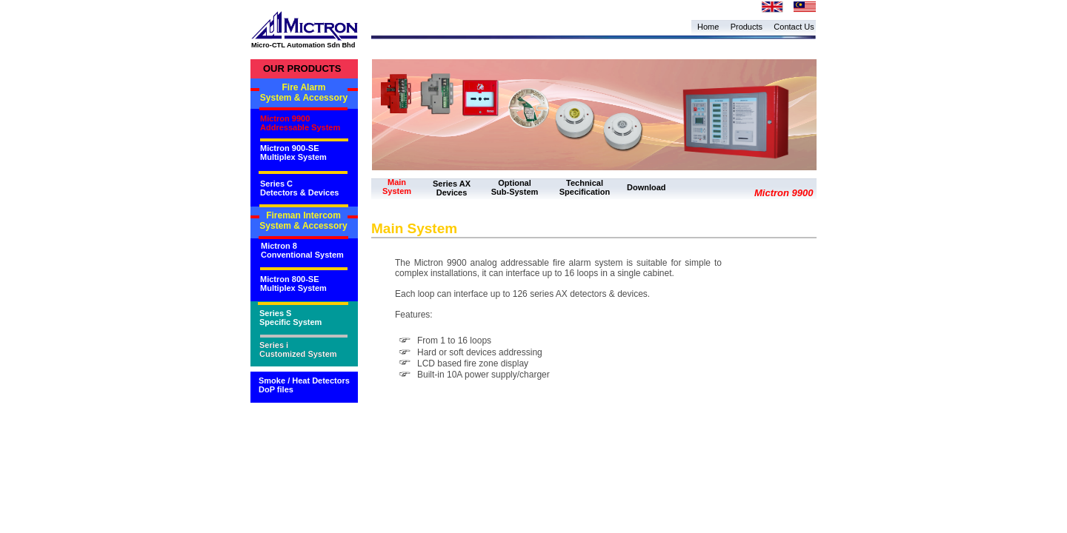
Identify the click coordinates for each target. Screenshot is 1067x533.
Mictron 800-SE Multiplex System (293, 283)
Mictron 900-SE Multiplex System (293, 152)
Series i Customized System (298, 349)
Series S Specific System (290, 317)
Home (708, 26)
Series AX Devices (452, 188)
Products (746, 26)
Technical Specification (584, 187)
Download (646, 187)
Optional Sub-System (515, 187)
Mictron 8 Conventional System (302, 250)
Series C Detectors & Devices (299, 188)
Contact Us (794, 26)
